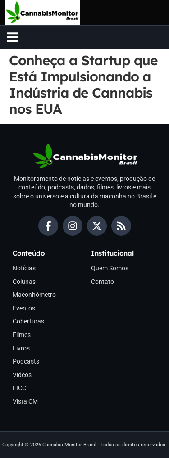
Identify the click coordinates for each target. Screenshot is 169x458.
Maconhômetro (34, 294)
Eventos (24, 308)
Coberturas (28, 321)
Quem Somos (109, 268)
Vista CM (25, 401)
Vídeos (22, 374)
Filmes (22, 334)
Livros (21, 348)
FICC (19, 387)
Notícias (24, 268)
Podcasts (26, 361)
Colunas (24, 281)
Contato (102, 281)
